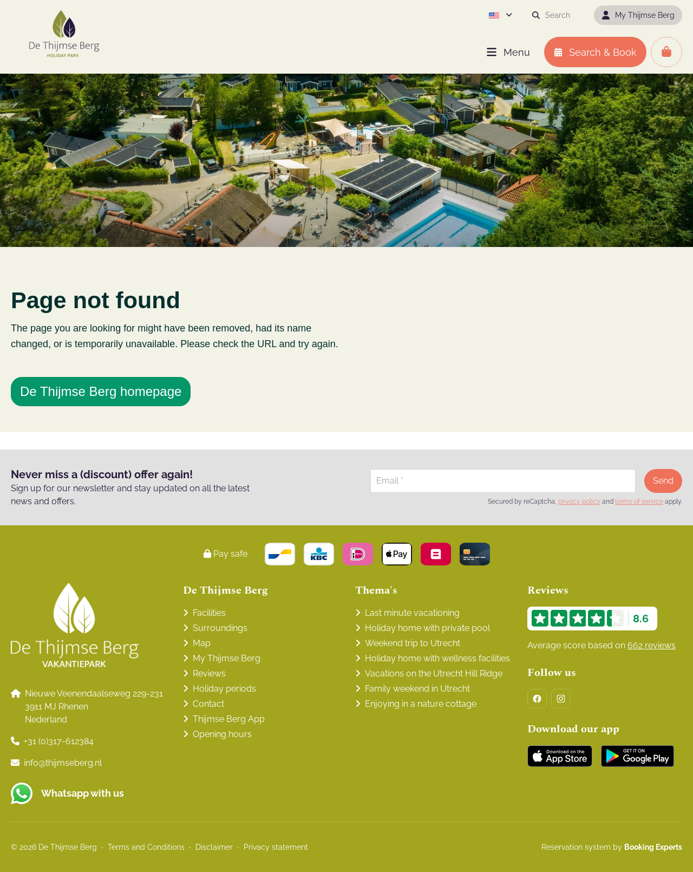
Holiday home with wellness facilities (437, 658)
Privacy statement (276, 847)
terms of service (639, 501)
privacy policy (579, 501)
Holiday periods (224, 689)
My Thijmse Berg (226, 658)
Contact (208, 704)
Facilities (209, 613)
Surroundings (220, 628)
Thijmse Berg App (229, 719)
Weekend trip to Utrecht (412, 643)
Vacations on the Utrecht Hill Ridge (433, 673)
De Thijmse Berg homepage (100, 391)
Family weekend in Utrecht (417, 689)
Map (202, 643)
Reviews (209, 673)
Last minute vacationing (412, 613)
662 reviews (651, 645)
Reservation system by (611, 847)
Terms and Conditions (146, 847)
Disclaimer (214, 847)
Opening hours (222, 734)
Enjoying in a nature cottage (420, 704)
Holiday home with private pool (427, 628)
